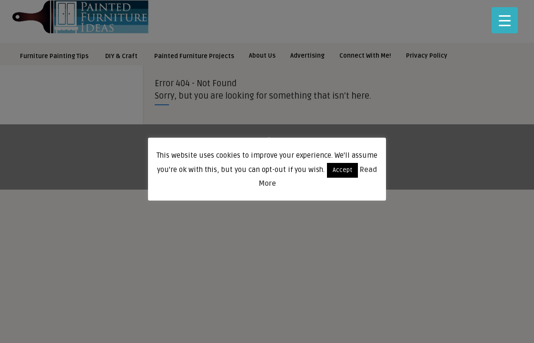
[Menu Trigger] (505, 20)
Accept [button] (342, 170)
